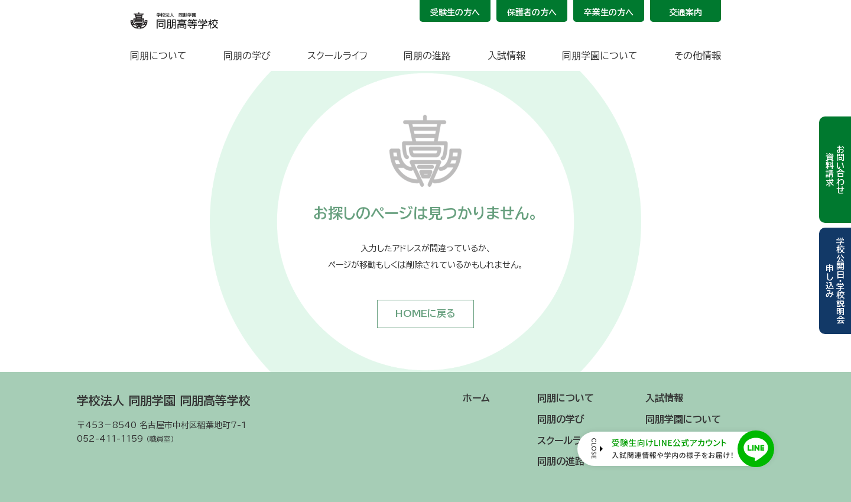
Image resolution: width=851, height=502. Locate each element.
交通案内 (685, 12)
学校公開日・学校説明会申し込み (835, 280)
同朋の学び (247, 55)
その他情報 (697, 55)
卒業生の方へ (609, 12)
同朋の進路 (427, 55)
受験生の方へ (455, 12)
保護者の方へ (532, 12)
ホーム (476, 398)
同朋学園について (600, 55)
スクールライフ (337, 55)
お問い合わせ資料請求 (835, 169)
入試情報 (506, 55)
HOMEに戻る (425, 313)
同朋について (158, 55)
